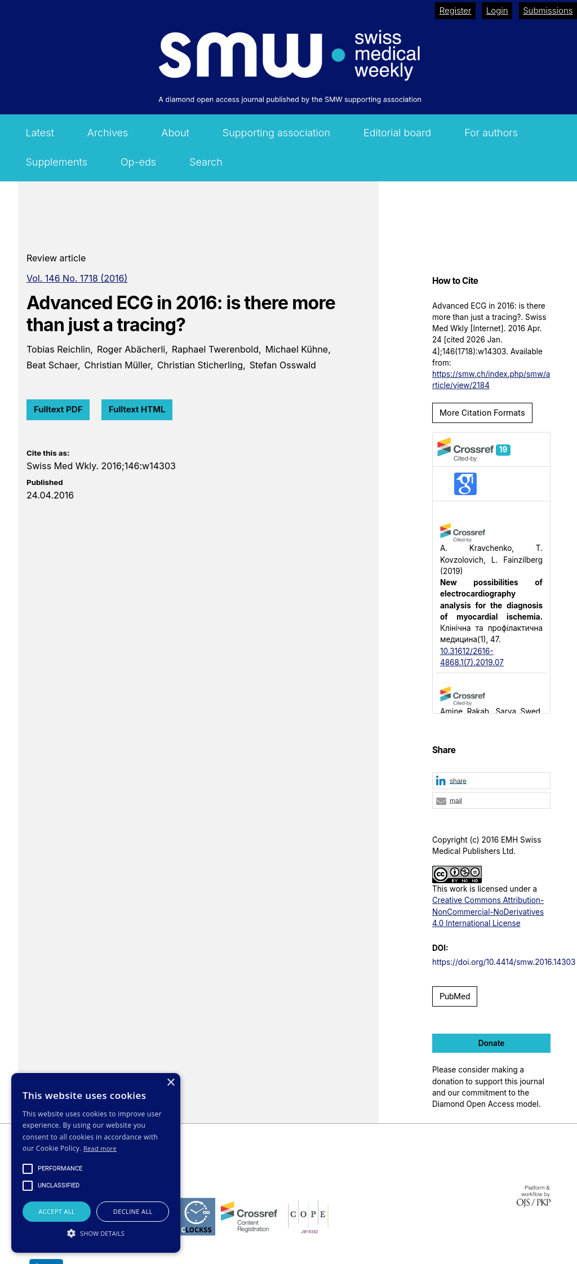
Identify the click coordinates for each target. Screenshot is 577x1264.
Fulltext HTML (137, 409)
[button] (491, 781)
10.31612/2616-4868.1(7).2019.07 (472, 657)
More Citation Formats (482, 413)
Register (456, 10)
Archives (107, 133)
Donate (491, 1043)
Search (206, 162)
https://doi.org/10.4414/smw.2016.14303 (503, 962)
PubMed (455, 996)
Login (497, 10)
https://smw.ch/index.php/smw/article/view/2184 (491, 380)
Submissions (547, 10)
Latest (39, 133)
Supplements (56, 162)
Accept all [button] (56, 1211)
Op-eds (138, 162)
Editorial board (397, 133)
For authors (491, 133)
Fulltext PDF (58, 409)
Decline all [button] (133, 1211)
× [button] (170, 1083)
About (175, 133)
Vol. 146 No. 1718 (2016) (76, 278)
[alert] (95, 1163)
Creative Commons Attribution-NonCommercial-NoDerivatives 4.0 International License (488, 912)
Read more (100, 1148)
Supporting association (276, 133)
